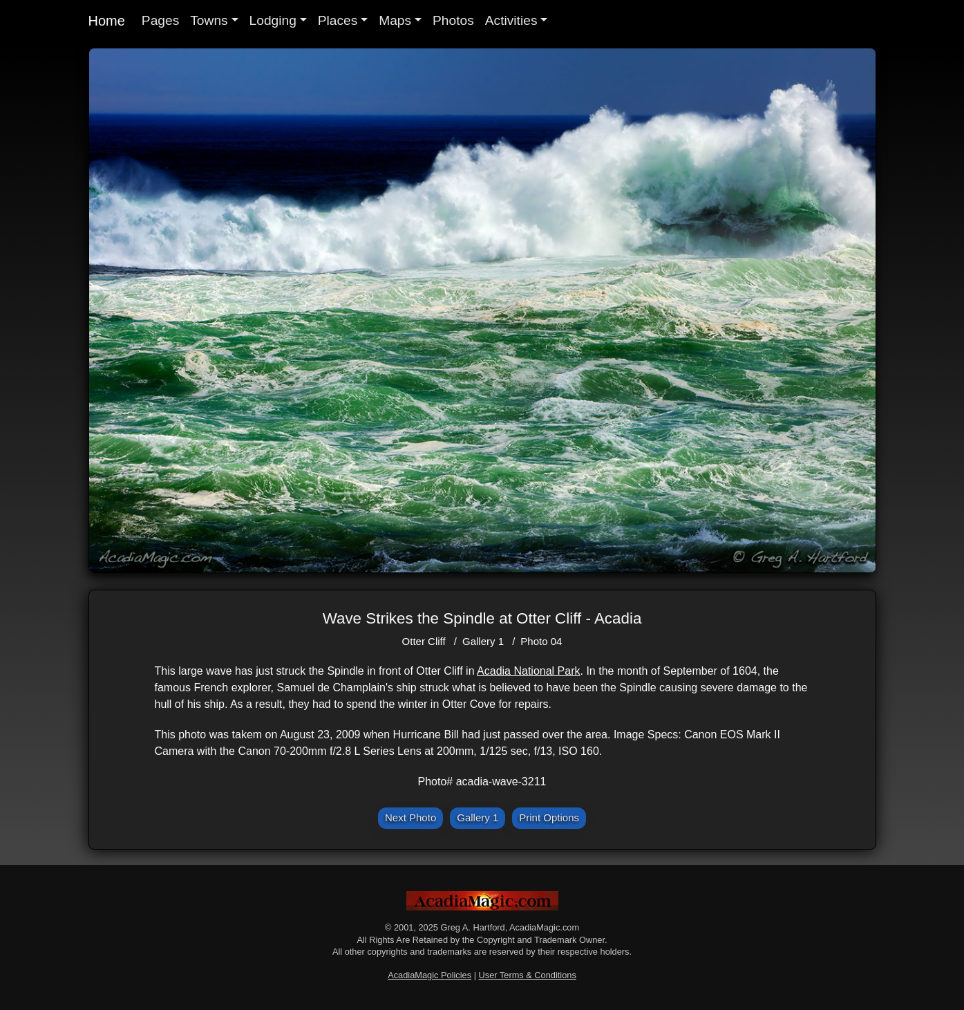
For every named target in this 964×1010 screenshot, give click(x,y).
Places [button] (338, 20)
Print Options (549, 817)
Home (106, 20)
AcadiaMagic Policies (429, 975)
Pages (160, 20)
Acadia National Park (528, 671)
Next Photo (410, 817)
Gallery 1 (483, 641)
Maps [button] (395, 20)
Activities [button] (511, 20)
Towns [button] (208, 20)
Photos (453, 20)
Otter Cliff (424, 641)
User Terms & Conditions (527, 975)
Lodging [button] (272, 20)
